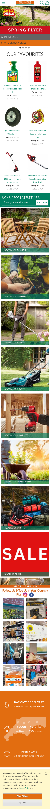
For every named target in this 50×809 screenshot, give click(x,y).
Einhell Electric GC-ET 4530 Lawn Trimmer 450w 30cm (12, 179)
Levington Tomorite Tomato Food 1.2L (37, 87)
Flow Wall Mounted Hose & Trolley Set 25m (37, 134)
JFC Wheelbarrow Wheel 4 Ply (12, 132)
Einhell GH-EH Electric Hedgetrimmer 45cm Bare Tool (37, 179)
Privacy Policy (24, 788)
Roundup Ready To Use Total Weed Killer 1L (12, 89)
